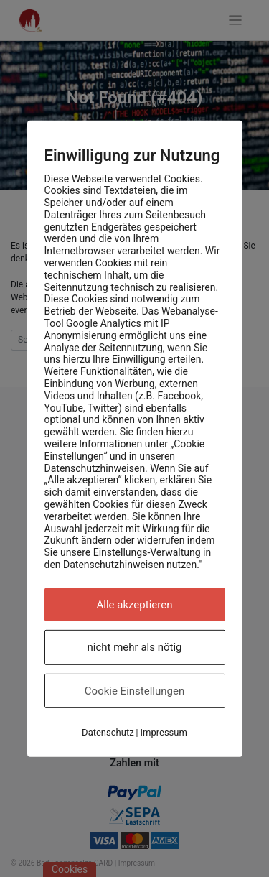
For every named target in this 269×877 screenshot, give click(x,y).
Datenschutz (107, 732)
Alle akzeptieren (135, 604)
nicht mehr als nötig (135, 647)
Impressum (163, 732)
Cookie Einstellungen (134, 691)
